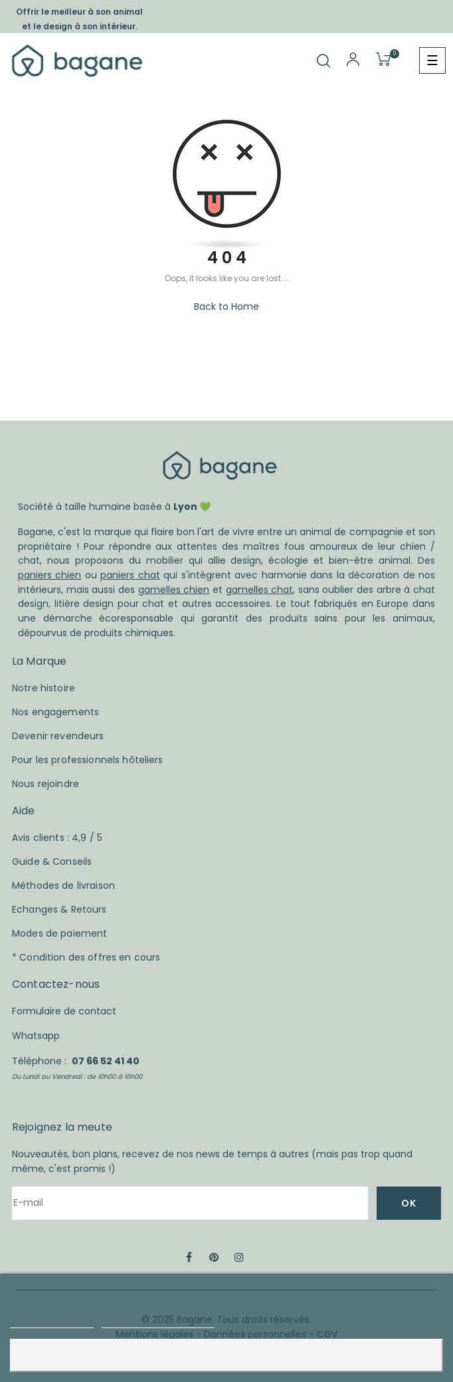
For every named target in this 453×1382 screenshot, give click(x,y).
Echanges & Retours (59, 909)
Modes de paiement (59, 933)
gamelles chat (260, 589)
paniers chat (129, 575)
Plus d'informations (52, 1321)
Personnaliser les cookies (158, 1321)
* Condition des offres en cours (86, 957)
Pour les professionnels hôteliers (87, 759)
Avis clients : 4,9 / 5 (57, 837)
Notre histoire (43, 688)
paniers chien (49, 575)
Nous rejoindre (45, 783)
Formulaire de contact (64, 1011)
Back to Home (226, 306)
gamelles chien (174, 589)
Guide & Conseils (52, 861)
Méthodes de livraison (63, 885)
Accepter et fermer (226, 1355)
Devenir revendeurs (58, 736)
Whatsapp (36, 1035)
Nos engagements (55, 712)
